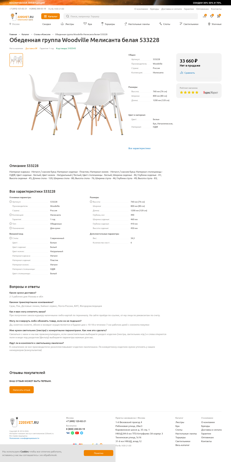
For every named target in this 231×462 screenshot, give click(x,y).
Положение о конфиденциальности (24, 438)
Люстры (179, 422)
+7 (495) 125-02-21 (18, 8)
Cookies (24, 451)
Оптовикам (202, 8)
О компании (141, 8)
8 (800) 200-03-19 (37, 8)
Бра (177, 425)
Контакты (216, 8)
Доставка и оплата (171, 8)
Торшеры (180, 437)
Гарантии (189, 8)
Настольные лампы (186, 433)
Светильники (182, 441)
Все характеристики (139, 148)
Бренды (154, 8)
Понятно (98, 453)
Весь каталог (182, 444)
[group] (75, 103)
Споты (178, 429)
